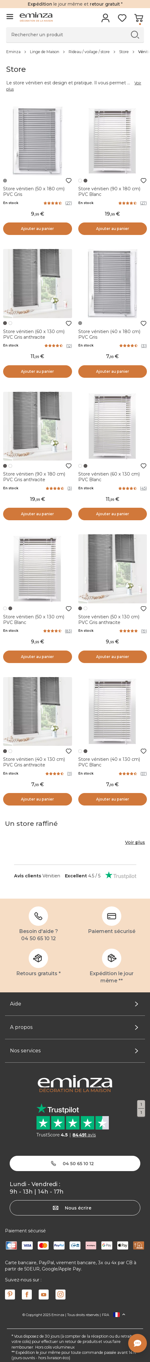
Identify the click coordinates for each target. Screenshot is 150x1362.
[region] (75, 51)
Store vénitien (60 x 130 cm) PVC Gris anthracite (34, 334)
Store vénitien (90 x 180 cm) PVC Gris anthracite (34, 476)
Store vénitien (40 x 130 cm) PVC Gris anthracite (34, 762)
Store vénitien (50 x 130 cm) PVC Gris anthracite (108, 619)
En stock (10, 203)
